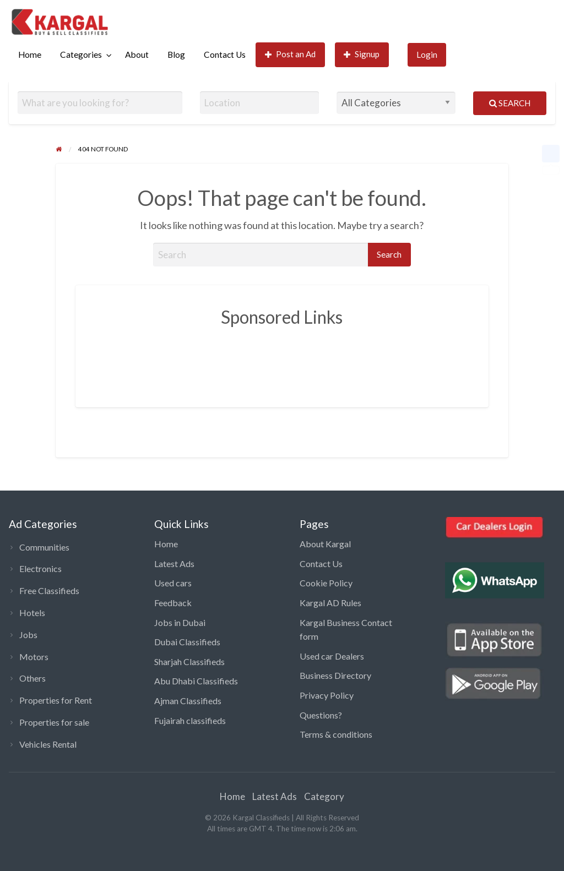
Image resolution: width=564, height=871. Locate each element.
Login (426, 54)
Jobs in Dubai (179, 622)
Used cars (173, 583)
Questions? (321, 715)
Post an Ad (290, 54)
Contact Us (225, 54)
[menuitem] (30, 55)
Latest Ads (174, 563)
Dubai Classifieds (187, 641)
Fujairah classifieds (190, 720)
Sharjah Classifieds (189, 661)
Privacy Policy (327, 695)
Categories (81, 54)
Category (324, 796)
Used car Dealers (332, 656)
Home (29, 54)
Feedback (173, 602)
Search (509, 103)
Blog (176, 54)
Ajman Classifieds (187, 700)
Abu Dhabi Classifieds (196, 681)
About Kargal (325, 543)
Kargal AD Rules (330, 602)
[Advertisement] (296, 359)
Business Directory (335, 675)
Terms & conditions (336, 734)
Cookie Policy (326, 583)
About (137, 54)
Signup (362, 54)
